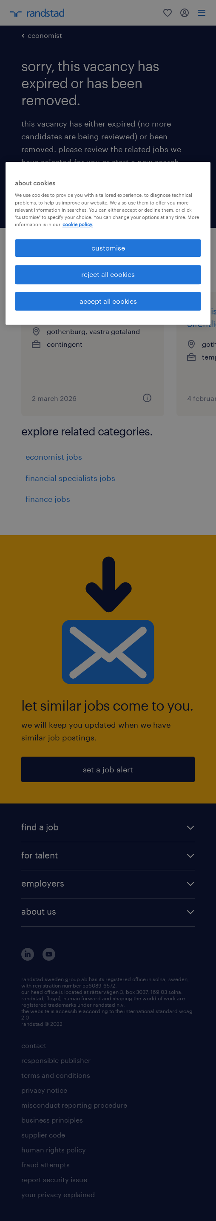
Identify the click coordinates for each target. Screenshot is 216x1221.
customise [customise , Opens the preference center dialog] (108, 248)
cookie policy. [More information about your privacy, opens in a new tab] (78, 224)
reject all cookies (108, 275)
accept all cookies (108, 301)
